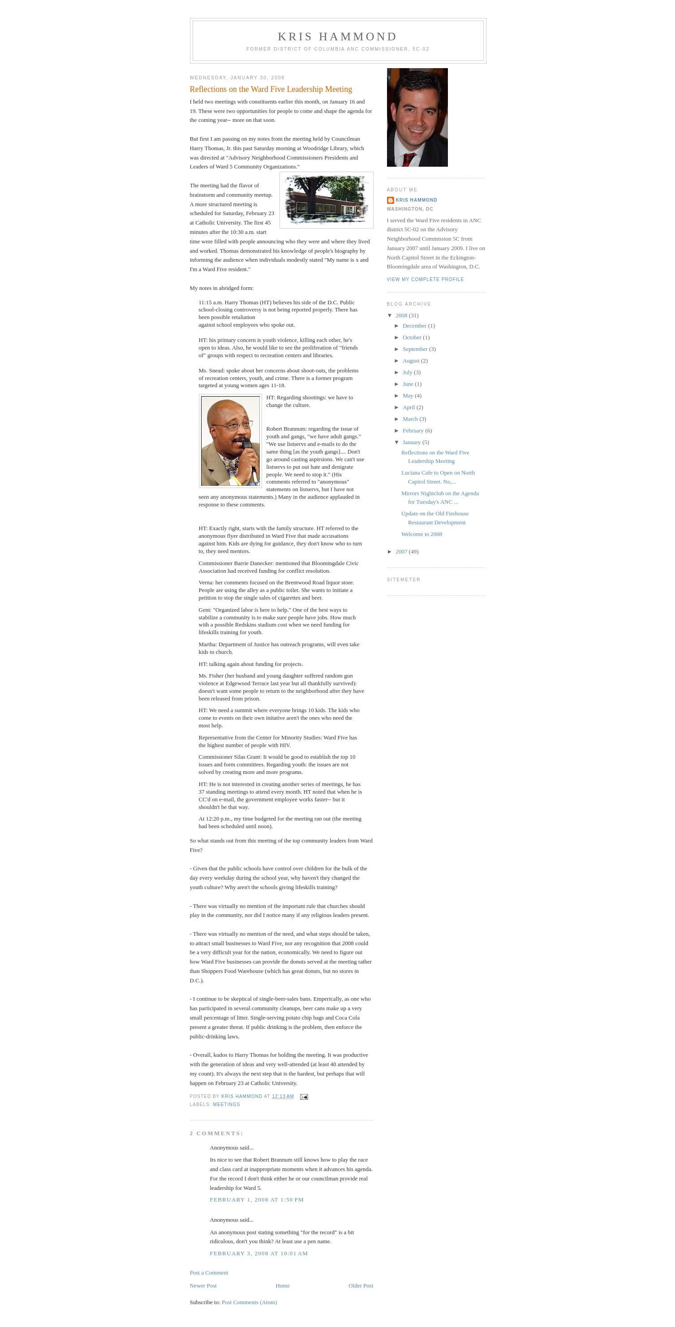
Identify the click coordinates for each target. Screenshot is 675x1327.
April (410, 407)
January (412, 442)
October (413, 337)
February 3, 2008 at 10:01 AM (259, 1253)
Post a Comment (209, 1272)
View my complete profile (425, 279)
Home (282, 1285)
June (409, 383)
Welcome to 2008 (421, 534)
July (408, 372)
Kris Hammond (338, 36)
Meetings (227, 1104)
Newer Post (203, 1285)
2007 (402, 551)
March (411, 418)
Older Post (360, 1285)
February (414, 430)
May (409, 395)
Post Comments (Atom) (249, 1302)
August (412, 360)
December (415, 325)
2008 (402, 315)
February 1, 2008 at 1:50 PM (257, 1199)
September (416, 349)
